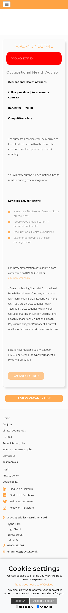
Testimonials (10, 462)
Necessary (24, 606)
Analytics (44, 606)
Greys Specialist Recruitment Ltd (27, 517)
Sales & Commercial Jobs (17, 449)
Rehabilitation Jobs (14, 443)
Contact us (9, 455)
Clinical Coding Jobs (14, 430)
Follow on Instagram (18, 508)
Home (6, 418)
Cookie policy (10, 481)
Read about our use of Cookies (34, 584)
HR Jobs (7, 437)
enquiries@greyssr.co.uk (22, 551)
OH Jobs (7, 424)
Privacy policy (11, 475)
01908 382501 (15, 545)
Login (6, 469)
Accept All (20, 600)
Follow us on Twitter (18, 501)
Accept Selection (43, 600)
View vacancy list (34, 398)
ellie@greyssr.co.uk (19, 278)
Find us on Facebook (18, 495)
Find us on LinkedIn (18, 489)
